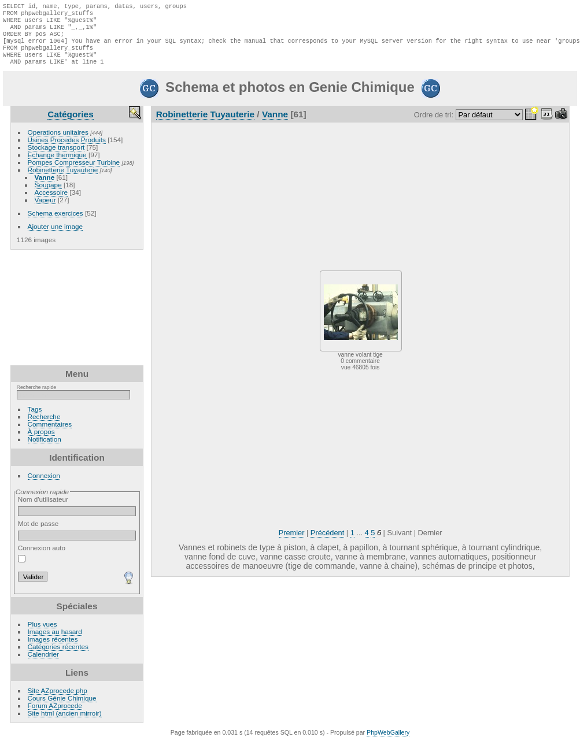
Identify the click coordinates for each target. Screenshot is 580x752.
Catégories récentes (58, 657)
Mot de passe (77, 540)
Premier (292, 543)
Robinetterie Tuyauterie (63, 180)
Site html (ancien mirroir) (65, 723)
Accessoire (51, 202)
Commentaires (50, 434)
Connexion (44, 486)
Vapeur (45, 210)
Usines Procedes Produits (67, 150)
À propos (41, 442)
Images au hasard (55, 642)
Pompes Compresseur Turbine (74, 172)
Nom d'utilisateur (77, 516)
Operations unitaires (58, 142)
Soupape (48, 195)
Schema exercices (55, 223)
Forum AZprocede (55, 716)
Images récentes (53, 649)
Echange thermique (57, 165)
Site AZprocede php (57, 701)
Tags (35, 419)
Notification (44, 449)
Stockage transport (56, 157)
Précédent (327, 543)
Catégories (70, 124)
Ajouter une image (55, 236)
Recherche (44, 427)
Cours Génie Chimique (62, 708)
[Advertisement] (77, 318)
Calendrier (43, 664)
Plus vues (42, 634)
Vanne (45, 187)
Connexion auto (41, 563)
